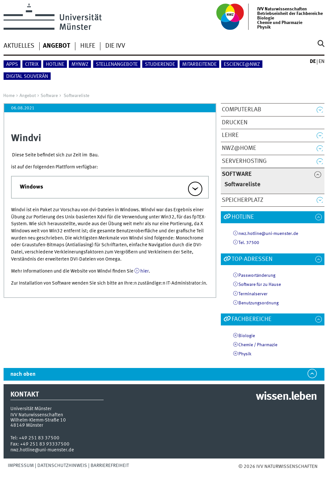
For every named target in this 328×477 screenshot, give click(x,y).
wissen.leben (286, 397)
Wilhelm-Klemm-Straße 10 (38, 420)
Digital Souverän (27, 76)
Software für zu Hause (259, 284)
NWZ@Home (239, 148)
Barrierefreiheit (110, 465)
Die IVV (115, 46)
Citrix (32, 64)
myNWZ (79, 64)
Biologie (246, 336)
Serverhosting (244, 161)
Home (9, 95)
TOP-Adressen (252, 259)
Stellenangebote (117, 64)
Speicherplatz (242, 200)
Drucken (234, 123)
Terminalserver (253, 294)
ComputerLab (241, 110)
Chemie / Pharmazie (257, 345)
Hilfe (87, 46)
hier (144, 271)
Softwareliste (76, 95)
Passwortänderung (256, 275)
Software (49, 95)
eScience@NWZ (242, 64)
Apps (12, 64)
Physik (244, 354)
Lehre (230, 135)
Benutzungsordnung (258, 303)
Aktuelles (19, 46)
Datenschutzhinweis (62, 465)
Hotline (55, 64)
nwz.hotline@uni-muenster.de (268, 233)
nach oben (22, 374)
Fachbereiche (251, 319)
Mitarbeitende (199, 64)
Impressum (21, 465)
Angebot (27, 95)
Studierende (160, 64)
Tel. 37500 (248, 242)
